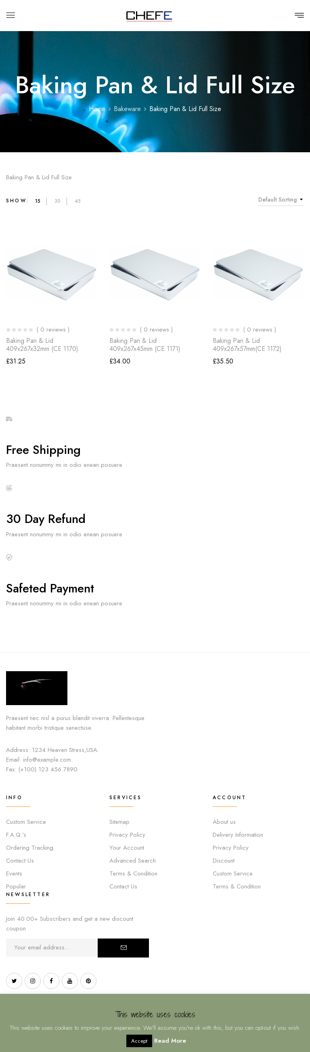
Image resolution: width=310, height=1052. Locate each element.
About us (224, 821)
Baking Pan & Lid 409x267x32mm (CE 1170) (42, 344)
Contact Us (20, 860)
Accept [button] (139, 1041)
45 (78, 201)
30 (57, 201)
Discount (224, 860)
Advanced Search (132, 860)
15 (37, 201)
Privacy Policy (127, 834)
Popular (16, 886)
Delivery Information (238, 834)
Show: (17, 200)
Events (14, 873)
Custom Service (26, 821)
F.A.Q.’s (16, 834)
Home (97, 108)
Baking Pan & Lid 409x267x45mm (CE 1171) (144, 344)
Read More (170, 1040)
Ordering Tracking (29, 847)
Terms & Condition (133, 873)
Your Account (126, 847)
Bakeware (127, 108)
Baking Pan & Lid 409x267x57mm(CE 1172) (247, 344)
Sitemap (119, 821)
